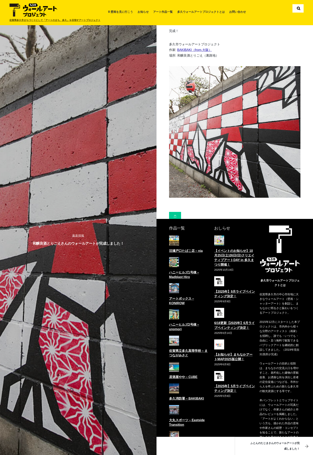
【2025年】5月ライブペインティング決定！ (234, 387)
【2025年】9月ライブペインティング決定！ (234, 292)
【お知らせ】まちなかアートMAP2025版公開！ (233, 355)
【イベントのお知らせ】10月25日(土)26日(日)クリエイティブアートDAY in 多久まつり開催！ (234, 255)
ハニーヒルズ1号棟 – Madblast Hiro (184, 273)
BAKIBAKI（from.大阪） (194, 48)
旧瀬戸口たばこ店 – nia (186, 249)
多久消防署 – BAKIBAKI (186, 396)
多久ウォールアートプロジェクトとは (201, 12)
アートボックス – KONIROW (181, 299)
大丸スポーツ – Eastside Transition (187, 421)
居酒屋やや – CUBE (183, 375)
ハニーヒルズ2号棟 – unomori (184, 325)
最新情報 (78, 235)
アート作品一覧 (163, 12)
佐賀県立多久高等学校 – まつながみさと (188, 351)
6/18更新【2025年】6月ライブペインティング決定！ (234, 324)
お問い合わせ (237, 12)
